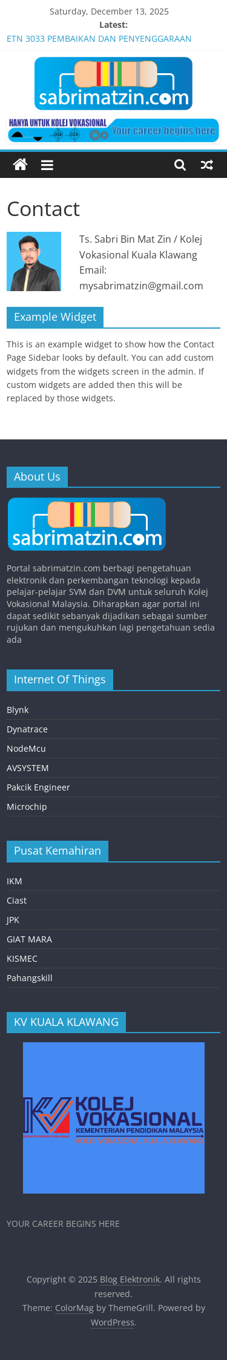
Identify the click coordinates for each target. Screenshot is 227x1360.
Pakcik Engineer (38, 787)
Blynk (17, 709)
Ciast (17, 900)
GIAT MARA (29, 939)
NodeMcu (26, 748)
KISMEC (22, 958)
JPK (13, 919)
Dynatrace (27, 729)
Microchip (27, 806)
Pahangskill (30, 978)
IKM (14, 881)
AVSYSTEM (28, 768)
